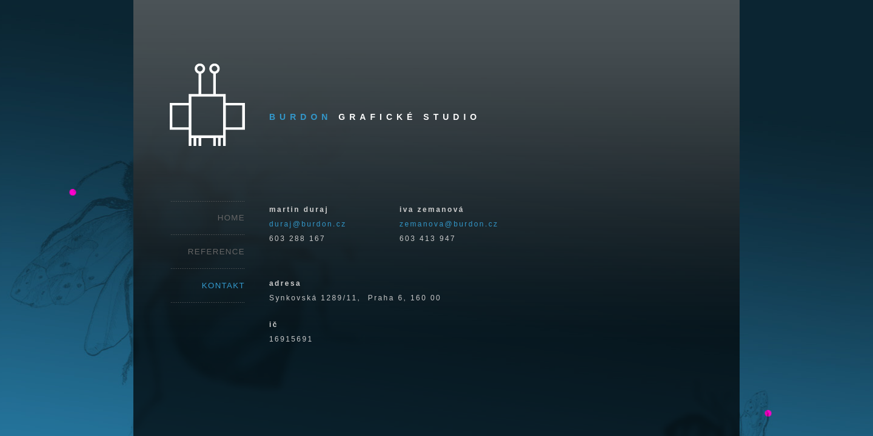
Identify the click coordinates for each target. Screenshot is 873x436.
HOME (231, 217)
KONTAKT (223, 285)
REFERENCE (216, 251)
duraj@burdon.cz (308, 224)
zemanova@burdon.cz (449, 224)
